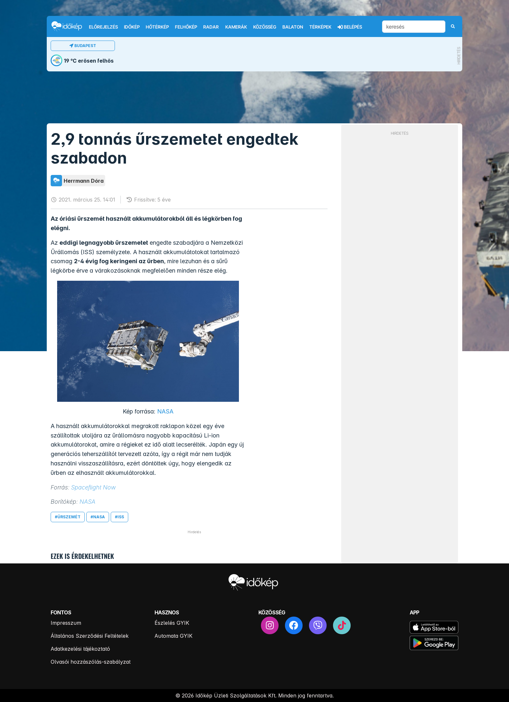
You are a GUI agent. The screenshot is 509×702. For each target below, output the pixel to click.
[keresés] (413, 26)
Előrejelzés (103, 27)
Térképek (320, 27)
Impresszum (66, 623)
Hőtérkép (157, 27)
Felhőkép (186, 27)
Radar (211, 27)
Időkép (132, 27)
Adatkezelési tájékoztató (80, 649)
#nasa (98, 516)
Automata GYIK (173, 636)
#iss (119, 516)
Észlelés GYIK (172, 623)
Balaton (292, 27)
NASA (165, 411)
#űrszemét (68, 516)
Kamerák (236, 27)
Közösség (264, 27)
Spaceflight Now (93, 487)
